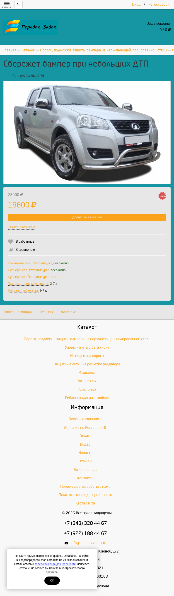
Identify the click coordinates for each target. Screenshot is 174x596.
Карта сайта (85, 503)
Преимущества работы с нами (85, 486)
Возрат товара (85, 470)
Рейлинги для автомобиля (87, 398)
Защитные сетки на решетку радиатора (87, 364)
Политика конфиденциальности (85, 495)
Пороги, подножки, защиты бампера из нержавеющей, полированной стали (87, 339)
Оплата (85, 436)
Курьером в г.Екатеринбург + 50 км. (33, 277)
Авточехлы (87, 381)
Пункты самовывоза (85, 419)
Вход (136, 4)
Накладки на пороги (87, 356)
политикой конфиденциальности (54, 564)
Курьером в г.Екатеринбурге (28, 270)
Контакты (85, 478)
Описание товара (17, 312)
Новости (85, 453)
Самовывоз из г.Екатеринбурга (30, 263)
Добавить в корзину (87, 217)
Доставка (68, 312)
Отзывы (46, 312)
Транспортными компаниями (28, 283)
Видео (85, 444)
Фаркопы (87, 372)
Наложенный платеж (23, 290)
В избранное (25, 241)
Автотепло (87, 389)
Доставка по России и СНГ (85, 428)
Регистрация (158, 4)
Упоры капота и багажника (87, 347)
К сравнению (25, 249)
